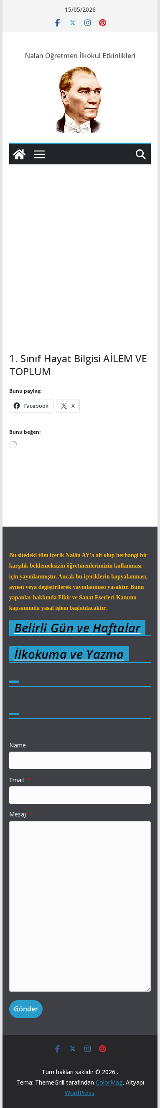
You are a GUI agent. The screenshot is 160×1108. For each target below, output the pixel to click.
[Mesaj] (80, 906)
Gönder (26, 1008)
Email (20, 780)
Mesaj (21, 814)
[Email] (80, 795)
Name (17, 745)
